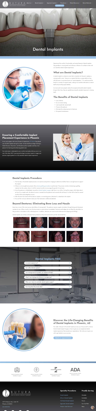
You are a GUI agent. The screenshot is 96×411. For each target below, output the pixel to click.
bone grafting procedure (43, 186)
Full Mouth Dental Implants (67, 401)
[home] (14, 4)
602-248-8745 (6, 407)
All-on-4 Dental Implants (66, 398)
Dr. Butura (32, 141)
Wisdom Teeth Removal (66, 406)
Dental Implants (64, 395)
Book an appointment (63, 338)
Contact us (59, 5)
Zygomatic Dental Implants (67, 403)
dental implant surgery (45, 190)
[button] (29, 3)
